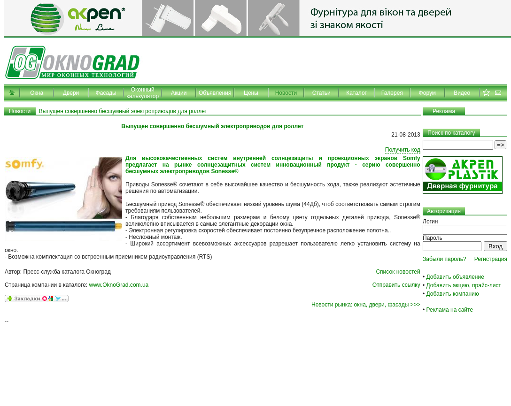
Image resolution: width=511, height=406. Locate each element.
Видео (462, 93)
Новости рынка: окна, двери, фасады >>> (365, 304)
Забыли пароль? (444, 259)
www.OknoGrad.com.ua (119, 285)
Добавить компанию (452, 294)
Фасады (106, 93)
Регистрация (490, 259)
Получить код (402, 149)
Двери (71, 93)
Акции (179, 93)
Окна (36, 93)
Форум (427, 93)
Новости (286, 93)
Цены (251, 93)
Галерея (392, 93)
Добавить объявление (455, 277)
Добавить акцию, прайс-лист (463, 285)
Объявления (215, 93)
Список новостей (398, 271)
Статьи (321, 93)
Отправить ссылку (396, 285)
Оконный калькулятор (142, 93)
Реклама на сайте (449, 309)
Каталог (356, 93)
